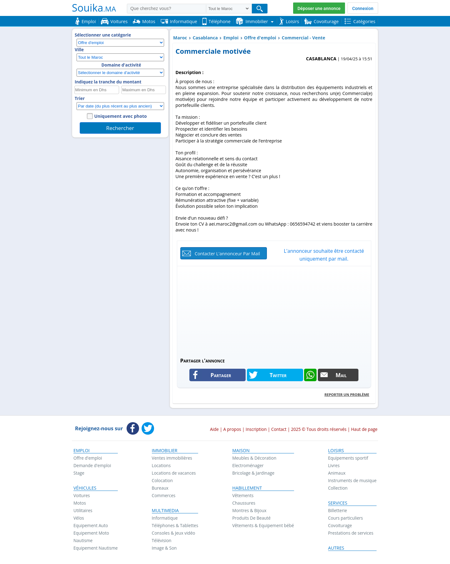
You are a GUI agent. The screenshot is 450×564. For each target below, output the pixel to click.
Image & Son (164, 548)
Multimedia (165, 510)
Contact (279, 429)
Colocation (162, 480)
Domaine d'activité (121, 65)
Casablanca (205, 38)
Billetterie (337, 510)
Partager (221, 375)
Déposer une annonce (319, 8)
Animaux (337, 473)
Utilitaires (82, 510)
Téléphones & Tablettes (175, 525)
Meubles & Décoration (254, 458)
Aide (214, 429)
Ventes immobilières (172, 458)
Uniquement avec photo (120, 116)
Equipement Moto (91, 533)
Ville (79, 49)
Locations (161, 465)
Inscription (256, 429)
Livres (334, 465)
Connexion (362, 8)
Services (338, 503)
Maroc (180, 38)
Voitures (81, 495)
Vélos (78, 518)
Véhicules (84, 488)
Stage (78, 473)
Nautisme (82, 540)
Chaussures (243, 503)
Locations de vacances (174, 473)
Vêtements (242, 495)
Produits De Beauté (251, 518)
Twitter (278, 375)
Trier (80, 98)
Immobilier (165, 450)
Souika (94, 7)
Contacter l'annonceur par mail (227, 254)
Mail (341, 375)
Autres (336, 548)
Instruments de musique (352, 480)
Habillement (247, 488)
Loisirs (336, 450)
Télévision (162, 540)
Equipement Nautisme (95, 548)
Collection (338, 488)
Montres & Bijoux (249, 510)
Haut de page (364, 429)
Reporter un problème (346, 394)
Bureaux (160, 488)
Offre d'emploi (260, 38)
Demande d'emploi (92, 465)
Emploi (231, 38)
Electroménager (247, 465)
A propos (232, 429)
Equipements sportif (348, 458)
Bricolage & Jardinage (253, 473)
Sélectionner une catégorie (103, 35)
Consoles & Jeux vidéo (173, 533)
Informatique (165, 518)
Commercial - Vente (303, 38)
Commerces (164, 495)
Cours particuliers (345, 518)
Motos (79, 503)
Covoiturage (340, 525)
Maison (240, 450)
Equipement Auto (90, 525)
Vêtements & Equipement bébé (263, 525)
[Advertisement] (274, 311)
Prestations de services (350, 533)
